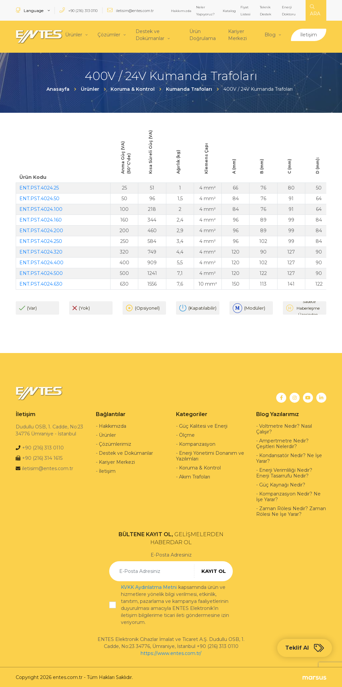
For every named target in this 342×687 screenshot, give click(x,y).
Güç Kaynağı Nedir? (282, 484)
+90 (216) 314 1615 (42, 457)
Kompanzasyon (197, 443)
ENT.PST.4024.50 (39, 198)
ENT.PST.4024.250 (40, 241)
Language (30, 10)
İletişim (308, 34)
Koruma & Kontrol (200, 467)
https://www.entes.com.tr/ (171, 653)
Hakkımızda (181, 11)
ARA (315, 10)
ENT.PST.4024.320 (40, 251)
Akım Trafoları (194, 476)
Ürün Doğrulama (202, 34)
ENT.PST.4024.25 (39, 187)
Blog (270, 34)
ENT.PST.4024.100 (40, 209)
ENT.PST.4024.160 (40, 219)
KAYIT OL (213, 570)
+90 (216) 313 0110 (78, 10)
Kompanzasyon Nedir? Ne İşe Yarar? (288, 496)
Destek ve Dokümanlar (150, 34)
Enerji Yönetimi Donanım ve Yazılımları (210, 455)
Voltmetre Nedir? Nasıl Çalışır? (284, 428)
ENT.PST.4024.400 (41, 262)
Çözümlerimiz (115, 443)
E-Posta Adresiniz (171, 554)
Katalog (229, 11)
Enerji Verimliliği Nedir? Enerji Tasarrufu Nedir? (284, 472)
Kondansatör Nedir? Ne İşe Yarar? (289, 457)
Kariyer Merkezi (237, 34)
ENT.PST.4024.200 (41, 230)
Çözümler (109, 34)
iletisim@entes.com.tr (130, 10)
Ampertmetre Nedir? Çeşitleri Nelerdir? (282, 443)
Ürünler (73, 34)
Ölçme (187, 434)
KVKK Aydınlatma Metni (149, 587)
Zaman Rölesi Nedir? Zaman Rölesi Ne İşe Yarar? (291, 511)
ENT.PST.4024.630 (40, 283)
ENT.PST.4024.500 (41, 273)
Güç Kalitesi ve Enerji (203, 425)
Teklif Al (304, 648)
